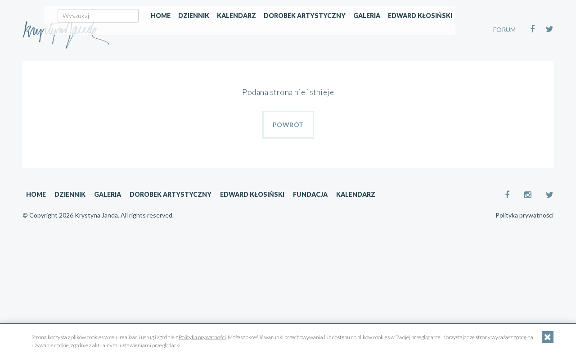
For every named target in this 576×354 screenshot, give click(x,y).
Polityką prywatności (202, 337)
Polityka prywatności (524, 215)
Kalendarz (313, 66)
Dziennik (271, 66)
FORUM (504, 29)
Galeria (444, 66)
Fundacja (310, 194)
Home (238, 66)
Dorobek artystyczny (382, 66)
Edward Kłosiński (497, 66)
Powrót (288, 124)
